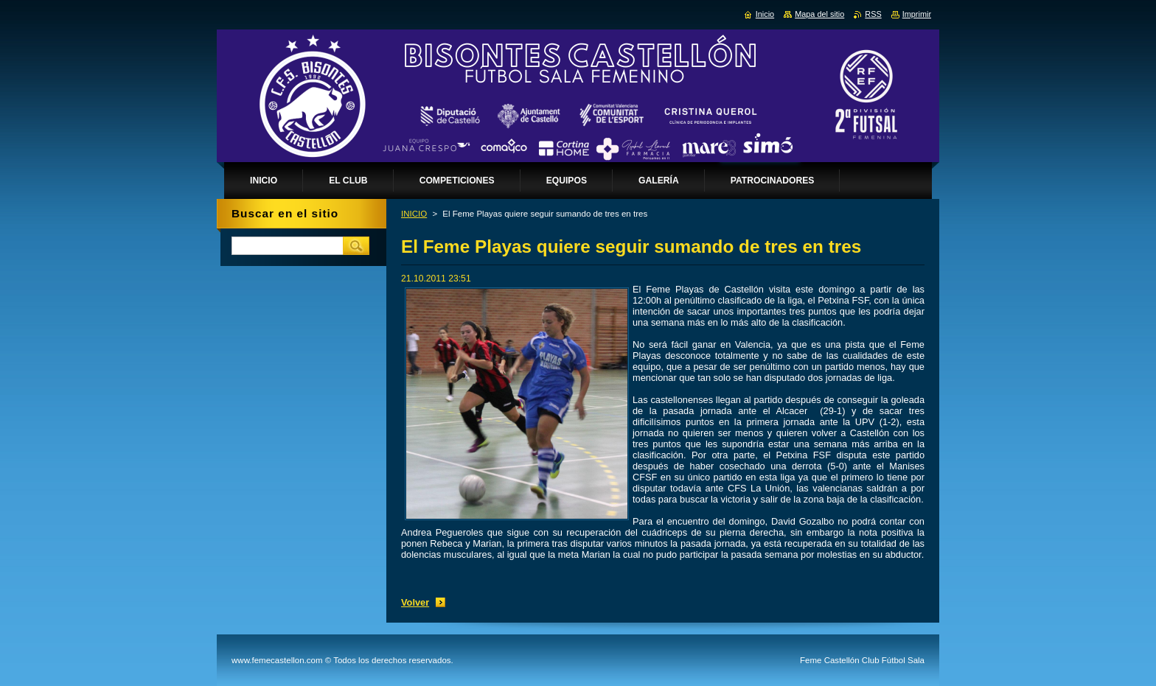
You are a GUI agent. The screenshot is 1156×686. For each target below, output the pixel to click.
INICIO (414, 213)
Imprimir (916, 14)
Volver (415, 602)
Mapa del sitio (819, 14)
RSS (873, 14)
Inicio (765, 14)
